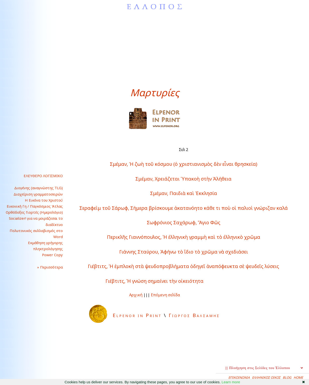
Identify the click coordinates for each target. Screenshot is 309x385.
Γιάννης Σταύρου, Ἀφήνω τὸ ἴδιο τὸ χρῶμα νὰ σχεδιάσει (183, 251)
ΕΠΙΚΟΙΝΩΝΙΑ (239, 377)
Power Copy (52, 254)
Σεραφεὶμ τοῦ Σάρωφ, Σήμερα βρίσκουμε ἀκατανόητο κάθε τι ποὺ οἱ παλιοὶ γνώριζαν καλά (183, 208)
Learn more (231, 382)
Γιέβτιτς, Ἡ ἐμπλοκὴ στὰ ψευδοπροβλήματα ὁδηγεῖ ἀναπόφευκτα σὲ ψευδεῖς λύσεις (183, 266)
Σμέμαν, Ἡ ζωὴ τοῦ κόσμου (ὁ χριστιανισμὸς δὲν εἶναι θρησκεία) (183, 164)
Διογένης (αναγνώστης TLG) (38, 187)
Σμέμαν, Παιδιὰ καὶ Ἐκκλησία (183, 193)
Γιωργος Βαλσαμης (194, 315)
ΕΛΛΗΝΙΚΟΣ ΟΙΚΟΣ (266, 377)
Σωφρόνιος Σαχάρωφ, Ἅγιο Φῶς (183, 222)
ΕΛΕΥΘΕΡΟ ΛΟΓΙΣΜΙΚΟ (43, 175)
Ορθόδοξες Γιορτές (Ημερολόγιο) (34, 212)
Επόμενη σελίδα (165, 295)
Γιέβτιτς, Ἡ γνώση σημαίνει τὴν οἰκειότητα (154, 281)
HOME (298, 377)
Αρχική (135, 295)
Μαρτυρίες (154, 92)
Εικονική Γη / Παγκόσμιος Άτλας (35, 206)
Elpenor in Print (137, 315)
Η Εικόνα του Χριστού (44, 200)
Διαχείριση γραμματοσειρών (38, 194)
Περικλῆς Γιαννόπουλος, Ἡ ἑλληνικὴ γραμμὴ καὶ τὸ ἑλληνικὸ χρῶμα (183, 237)
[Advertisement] (154, 49)
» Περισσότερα (46, 267)
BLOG (287, 377)
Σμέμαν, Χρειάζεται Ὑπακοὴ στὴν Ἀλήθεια (183, 178)
